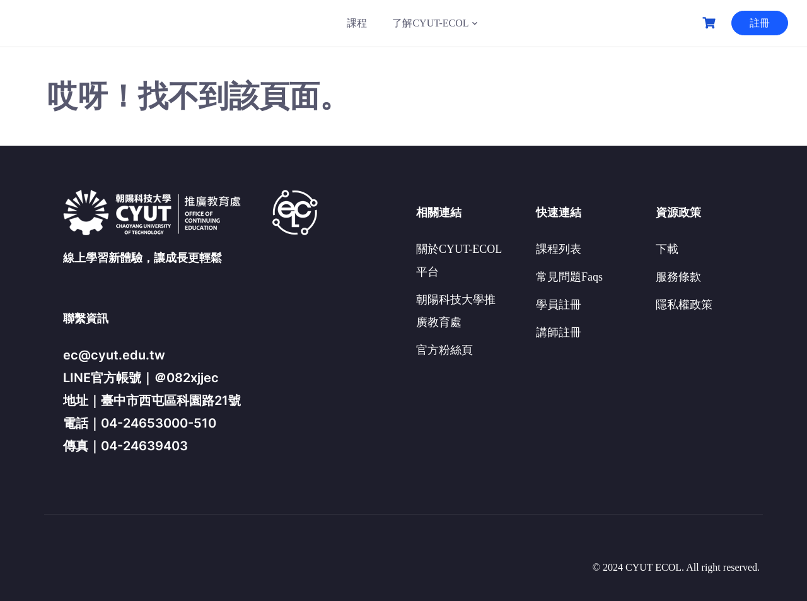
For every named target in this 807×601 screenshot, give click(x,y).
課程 (357, 23)
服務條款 (678, 277)
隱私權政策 (684, 304)
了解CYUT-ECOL (430, 23)
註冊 (760, 23)
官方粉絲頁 (444, 350)
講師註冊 (558, 332)
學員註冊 (558, 304)
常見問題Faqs (569, 277)
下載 (667, 249)
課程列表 (558, 249)
